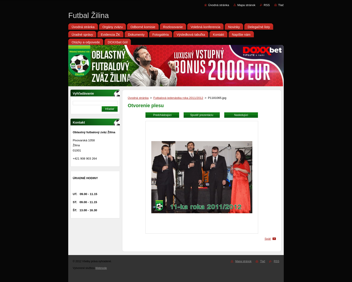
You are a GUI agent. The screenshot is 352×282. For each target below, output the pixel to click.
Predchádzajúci (162, 115)
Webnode (101, 268)
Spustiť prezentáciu (201, 115)
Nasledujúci (241, 115)
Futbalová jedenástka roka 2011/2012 (178, 98)
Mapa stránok (246, 5)
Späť (267, 238)
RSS (267, 5)
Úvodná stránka (218, 5)
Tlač (281, 5)
